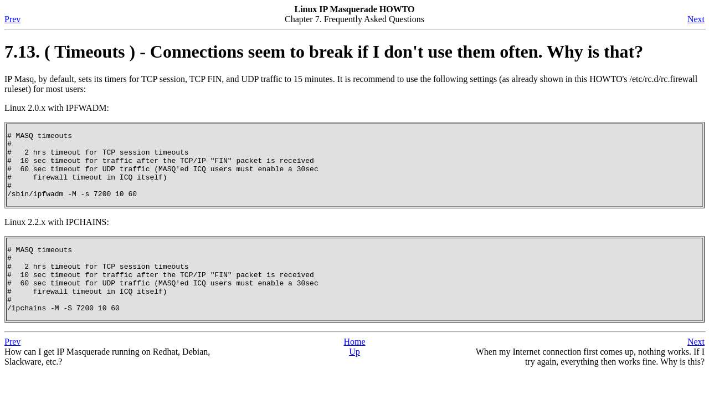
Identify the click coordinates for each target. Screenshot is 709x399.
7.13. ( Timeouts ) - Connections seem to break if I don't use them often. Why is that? (323, 52)
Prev (12, 19)
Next (696, 19)
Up (354, 378)
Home (354, 368)
